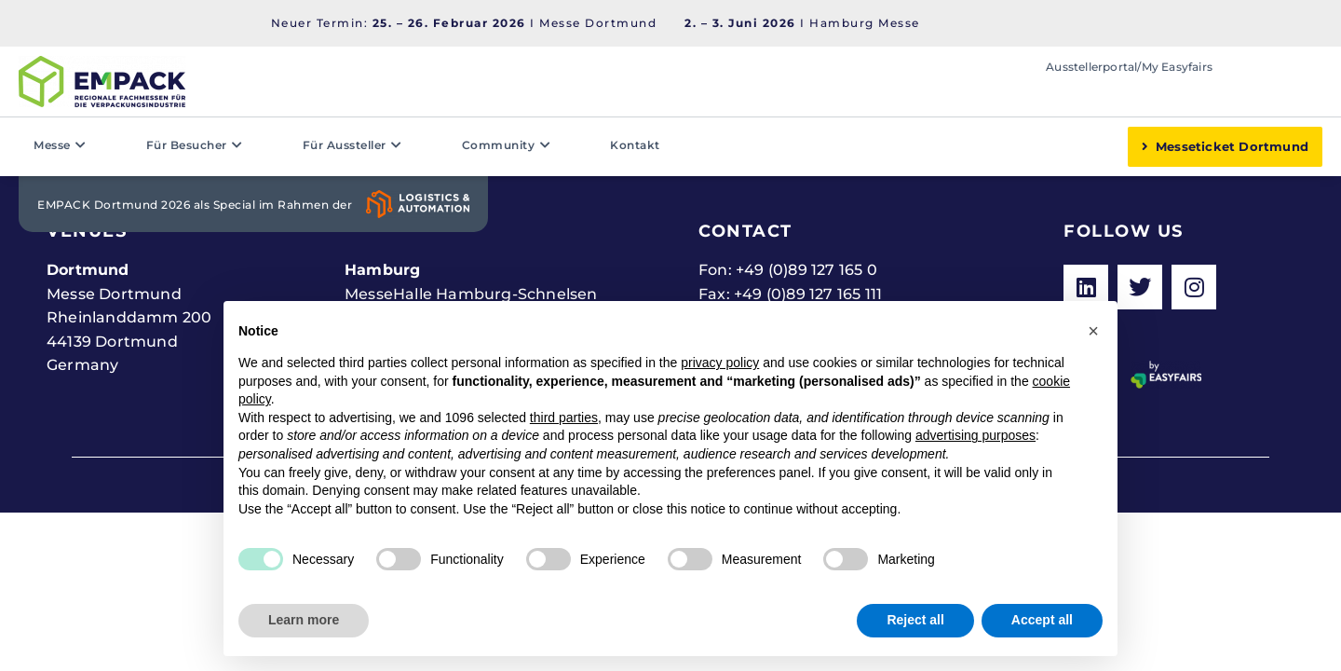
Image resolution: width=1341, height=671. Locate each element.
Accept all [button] (1042, 619)
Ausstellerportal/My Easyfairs (1129, 67)
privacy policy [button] (720, 362)
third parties (564, 417)
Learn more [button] (303, 619)
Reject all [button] (915, 619)
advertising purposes (975, 435)
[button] (1093, 331)
